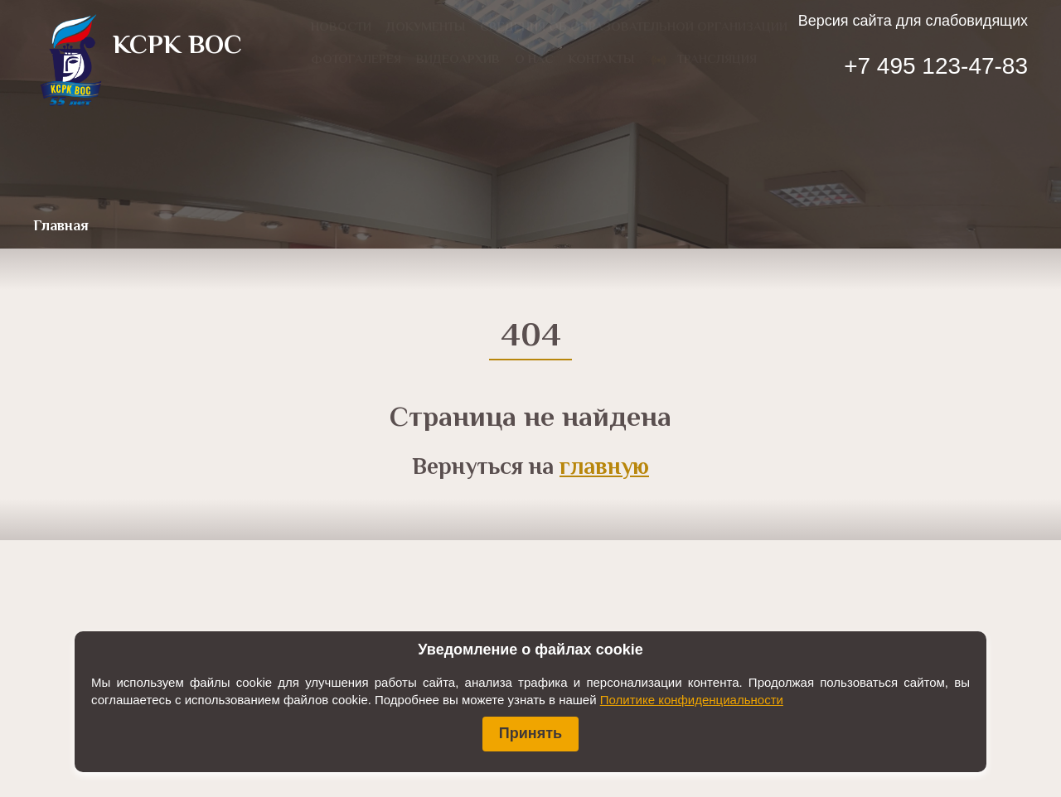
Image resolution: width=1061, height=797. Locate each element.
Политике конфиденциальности (691, 700)
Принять (530, 733)
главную (604, 468)
